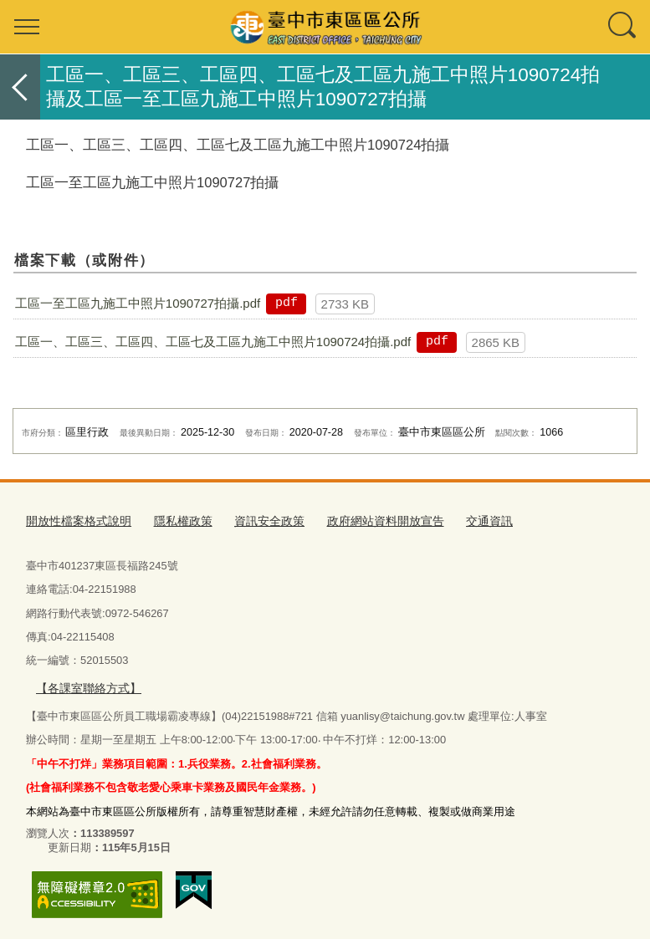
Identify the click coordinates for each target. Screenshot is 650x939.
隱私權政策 (173, 519)
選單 (27, 27)
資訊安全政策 (255, 519)
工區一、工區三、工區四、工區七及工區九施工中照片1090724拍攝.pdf (213, 341)
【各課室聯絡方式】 (85, 685)
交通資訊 (462, 519)
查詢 (623, 27)
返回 (20, 87)
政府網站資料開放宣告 (364, 519)
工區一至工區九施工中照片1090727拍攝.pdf (137, 303)
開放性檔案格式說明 (75, 519)
